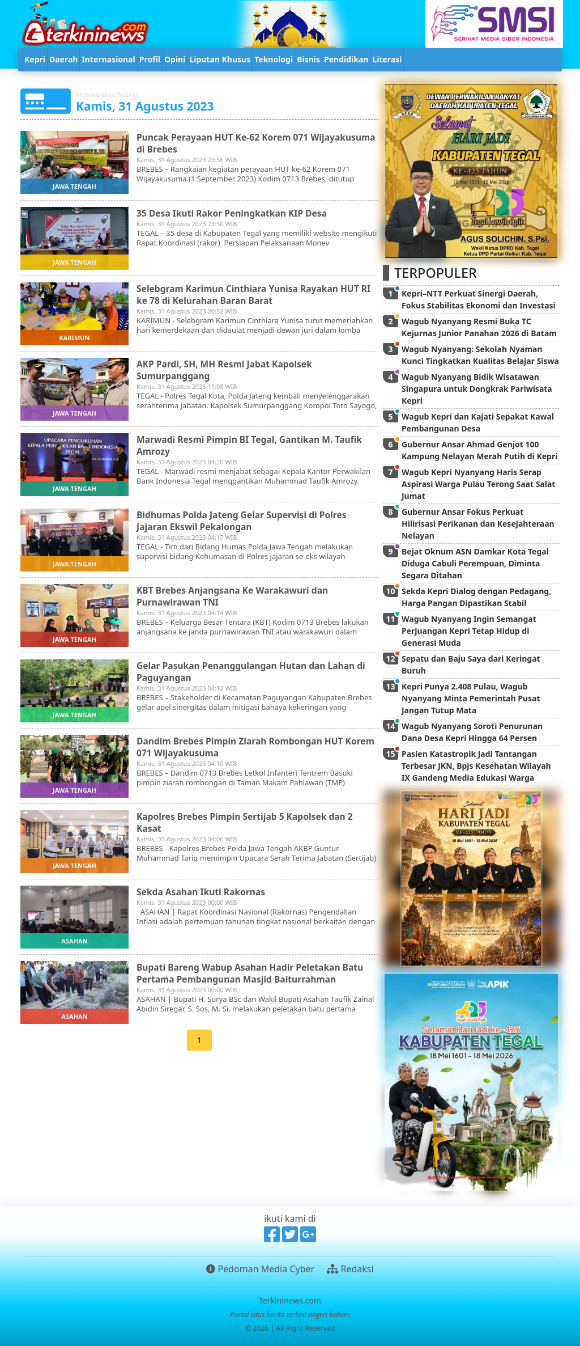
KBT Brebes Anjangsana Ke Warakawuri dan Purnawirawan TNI (235, 595)
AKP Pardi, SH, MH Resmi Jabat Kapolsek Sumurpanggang (227, 369)
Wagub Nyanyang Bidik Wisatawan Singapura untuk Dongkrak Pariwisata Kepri (477, 388)
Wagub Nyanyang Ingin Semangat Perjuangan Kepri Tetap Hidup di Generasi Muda (469, 630)
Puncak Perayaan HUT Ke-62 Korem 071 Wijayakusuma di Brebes (225, 142)
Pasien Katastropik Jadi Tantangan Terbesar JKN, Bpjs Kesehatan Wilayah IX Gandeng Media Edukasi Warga (476, 765)
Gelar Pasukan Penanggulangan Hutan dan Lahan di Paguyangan (254, 671)
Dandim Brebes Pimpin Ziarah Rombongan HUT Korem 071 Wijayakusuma (242, 746)
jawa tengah (74, 186)
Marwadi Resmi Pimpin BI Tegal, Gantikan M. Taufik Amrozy (252, 445)
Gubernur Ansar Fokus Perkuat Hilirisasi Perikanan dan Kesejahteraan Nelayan (478, 523)
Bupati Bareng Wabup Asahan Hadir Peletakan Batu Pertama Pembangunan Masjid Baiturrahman (253, 972)
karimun (74, 337)
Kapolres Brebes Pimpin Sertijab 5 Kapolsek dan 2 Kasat (248, 822)
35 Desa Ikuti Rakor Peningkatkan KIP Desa (234, 212)
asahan (74, 941)
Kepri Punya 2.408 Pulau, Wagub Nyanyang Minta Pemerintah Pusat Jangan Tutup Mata (471, 698)
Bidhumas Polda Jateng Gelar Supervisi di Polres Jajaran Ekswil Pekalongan (244, 520)
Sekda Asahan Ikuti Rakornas (202, 891)
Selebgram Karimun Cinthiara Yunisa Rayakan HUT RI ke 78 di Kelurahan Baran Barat (257, 294)
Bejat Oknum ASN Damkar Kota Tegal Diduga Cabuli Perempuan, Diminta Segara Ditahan (475, 563)
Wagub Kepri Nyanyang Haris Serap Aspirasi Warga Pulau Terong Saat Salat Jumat (478, 484)
